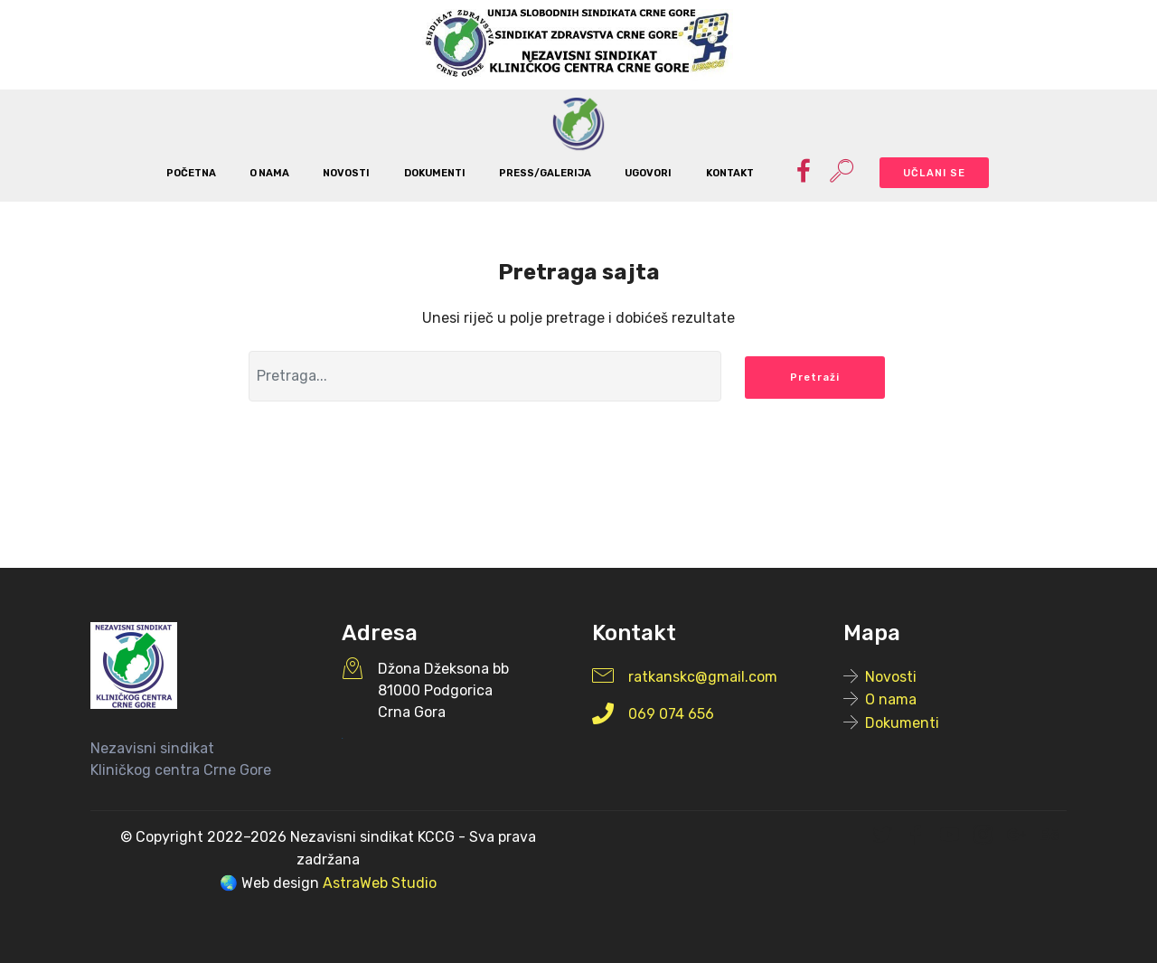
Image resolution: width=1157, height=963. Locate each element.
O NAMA (269, 173)
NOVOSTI (346, 173)
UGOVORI (648, 173)
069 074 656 (671, 713)
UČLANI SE (934, 173)
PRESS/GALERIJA (545, 173)
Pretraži (815, 377)
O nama (891, 699)
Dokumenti (902, 723)
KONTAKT (730, 173)
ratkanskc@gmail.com (702, 676)
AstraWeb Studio (380, 883)
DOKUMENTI (435, 173)
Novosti (891, 676)
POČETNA (191, 173)
